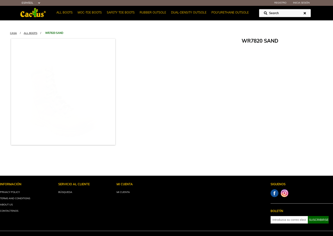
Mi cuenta (123, 192)
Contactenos (9, 211)
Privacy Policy (10, 192)
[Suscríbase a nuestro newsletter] (289, 220)
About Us (6, 205)
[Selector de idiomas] (30, 3)
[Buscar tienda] (285, 13)
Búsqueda (65, 192)
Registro (280, 3)
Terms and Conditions (15, 198)
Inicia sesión (301, 3)
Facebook (274, 193)
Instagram (284, 193)
